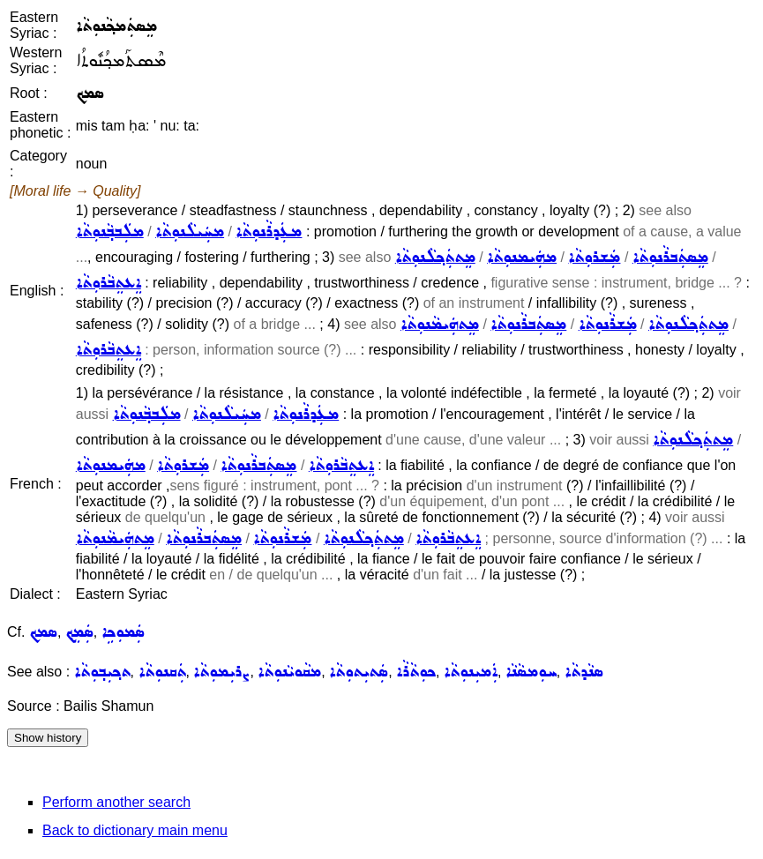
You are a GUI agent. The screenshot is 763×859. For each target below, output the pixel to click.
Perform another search (116, 802)
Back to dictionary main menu (135, 830)
